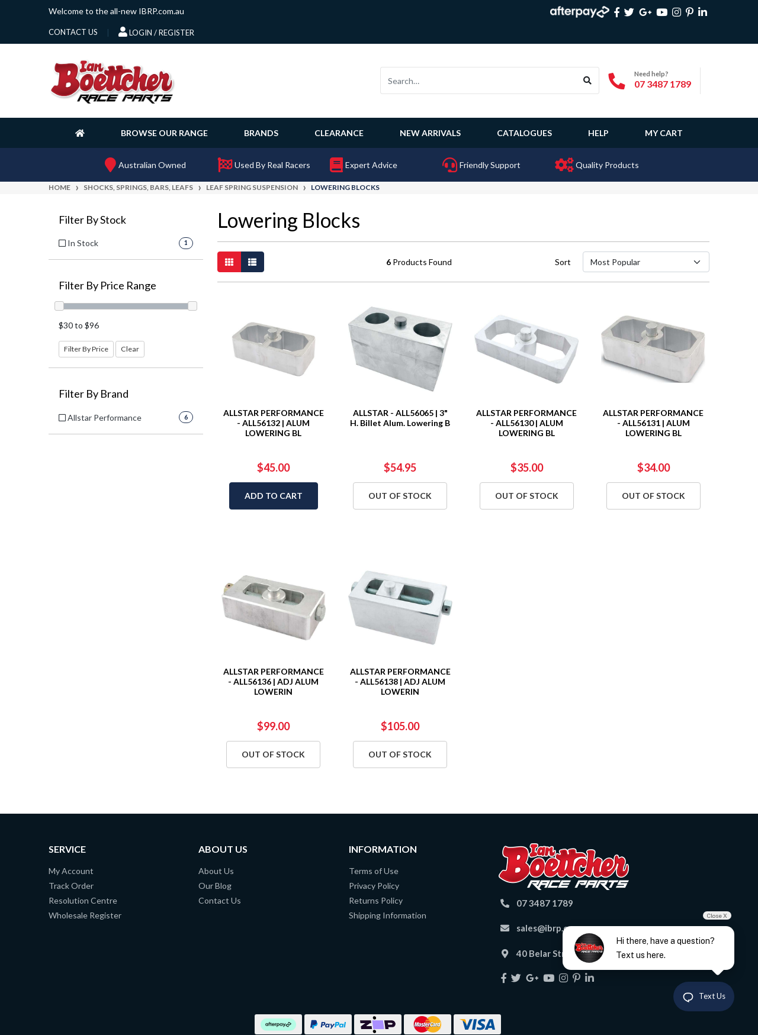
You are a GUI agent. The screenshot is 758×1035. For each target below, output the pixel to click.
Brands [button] (261, 133)
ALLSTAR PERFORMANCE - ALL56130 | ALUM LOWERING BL (526, 423)
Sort (563, 262)
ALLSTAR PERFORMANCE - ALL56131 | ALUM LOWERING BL (653, 423)
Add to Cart (274, 496)
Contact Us (219, 900)
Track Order (71, 886)
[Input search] (478, 80)
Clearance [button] (339, 133)
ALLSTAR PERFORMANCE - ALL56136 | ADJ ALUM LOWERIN (273, 681)
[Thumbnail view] (229, 262)
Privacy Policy (374, 886)
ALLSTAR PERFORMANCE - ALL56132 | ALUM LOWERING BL (273, 423)
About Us (216, 871)
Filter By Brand (94, 394)
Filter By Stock (92, 220)
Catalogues (524, 133)
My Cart (664, 133)
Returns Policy (376, 900)
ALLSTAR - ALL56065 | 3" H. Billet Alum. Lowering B (400, 418)
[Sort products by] (646, 262)
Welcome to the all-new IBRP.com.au (116, 11)
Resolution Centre (83, 900)
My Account (71, 871)
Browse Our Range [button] (164, 133)
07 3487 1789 (662, 83)
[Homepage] (82, 132)
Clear (130, 348)
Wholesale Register (85, 915)
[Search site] (587, 80)
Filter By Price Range (107, 285)
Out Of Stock (400, 496)
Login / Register (156, 32)
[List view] (252, 262)
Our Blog (215, 886)
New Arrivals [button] (430, 133)
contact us (73, 32)
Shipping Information (387, 915)
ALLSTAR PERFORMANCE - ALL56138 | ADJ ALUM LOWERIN (400, 681)
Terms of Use (374, 871)
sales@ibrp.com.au (554, 928)
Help (598, 133)
